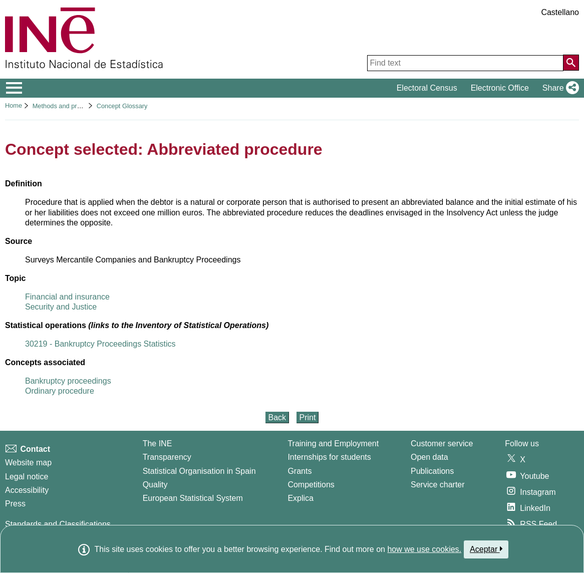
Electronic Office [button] (500, 88)
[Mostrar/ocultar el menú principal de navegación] (14, 88)
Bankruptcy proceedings (68, 381)
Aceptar (486, 548)
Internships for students (329, 457)
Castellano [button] (560, 12)
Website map (28, 462)
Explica (300, 498)
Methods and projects (63, 106)
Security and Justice (61, 307)
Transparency (167, 457)
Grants (299, 471)
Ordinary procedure (59, 391)
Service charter (438, 484)
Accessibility (27, 490)
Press (15, 503)
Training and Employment (333, 443)
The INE (157, 443)
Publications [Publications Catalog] (432, 471)
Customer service (442, 443)
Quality (155, 484)
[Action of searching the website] (571, 63)
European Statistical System (193, 498)
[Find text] (465, 63)
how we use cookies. (424, 549)
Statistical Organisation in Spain (199, 471)
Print (308, 417)
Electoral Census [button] (427, 88)
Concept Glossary (122, 106)
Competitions (310, 484)
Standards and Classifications (58, 524)
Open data (429, 457)
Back (277, 417)
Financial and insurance (67, 297)
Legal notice (26, 476)
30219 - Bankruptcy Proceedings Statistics (100, 344)
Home (13, 105)
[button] (558, 88)
